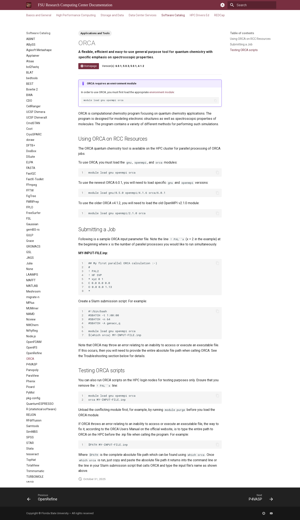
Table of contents (242, 33)
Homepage (89, 66)
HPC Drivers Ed (199, 15)
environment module (161, 92)
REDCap (219, 15)
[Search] (252, 5)
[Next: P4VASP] (259, 498)
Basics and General (38, 15)
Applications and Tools (95, 33)
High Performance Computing (76, 15)
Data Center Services (142, 15)
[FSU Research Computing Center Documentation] (29, 5)
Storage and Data (112, 15)
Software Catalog (173, 15)
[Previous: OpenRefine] (43, 498)
